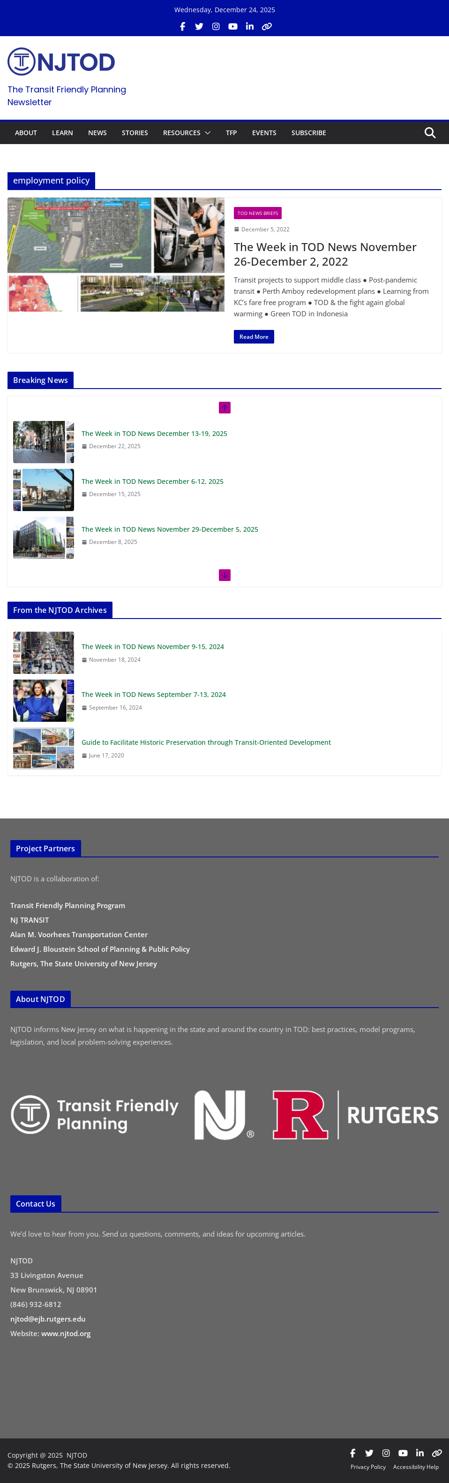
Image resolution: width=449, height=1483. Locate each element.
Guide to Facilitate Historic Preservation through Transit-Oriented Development (206, 742)
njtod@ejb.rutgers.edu (48, 1318)
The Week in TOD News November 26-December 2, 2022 (325, 254)
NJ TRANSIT (29, 920)
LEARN (62, 132)
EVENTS (264, 132)
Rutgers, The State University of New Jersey (83, 963)
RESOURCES (182, 132)
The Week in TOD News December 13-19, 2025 (154, 433)
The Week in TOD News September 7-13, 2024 (154, 694)
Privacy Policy (368, 1467)
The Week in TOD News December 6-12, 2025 (153, 481)
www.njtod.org (65, 1333)
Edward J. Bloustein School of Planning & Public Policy (100, 949)
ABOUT (26, 132)
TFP (231, 132)
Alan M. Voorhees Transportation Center (79, 934)
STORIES (135, 132)
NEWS (97, 132)
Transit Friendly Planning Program (67, 905)
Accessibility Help (416, 1467)
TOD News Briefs (258, 213)
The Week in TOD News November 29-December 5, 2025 (170, 529)
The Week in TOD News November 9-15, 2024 (153, 646)
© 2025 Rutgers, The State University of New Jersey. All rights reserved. (119, 1465)
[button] (206, 132)
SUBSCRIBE (309, 132)
